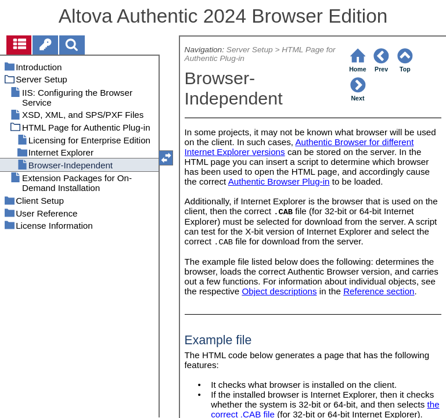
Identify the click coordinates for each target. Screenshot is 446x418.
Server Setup (249, 49)
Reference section (378, 291)
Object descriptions (279, 291)
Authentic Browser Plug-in (279, 181)
